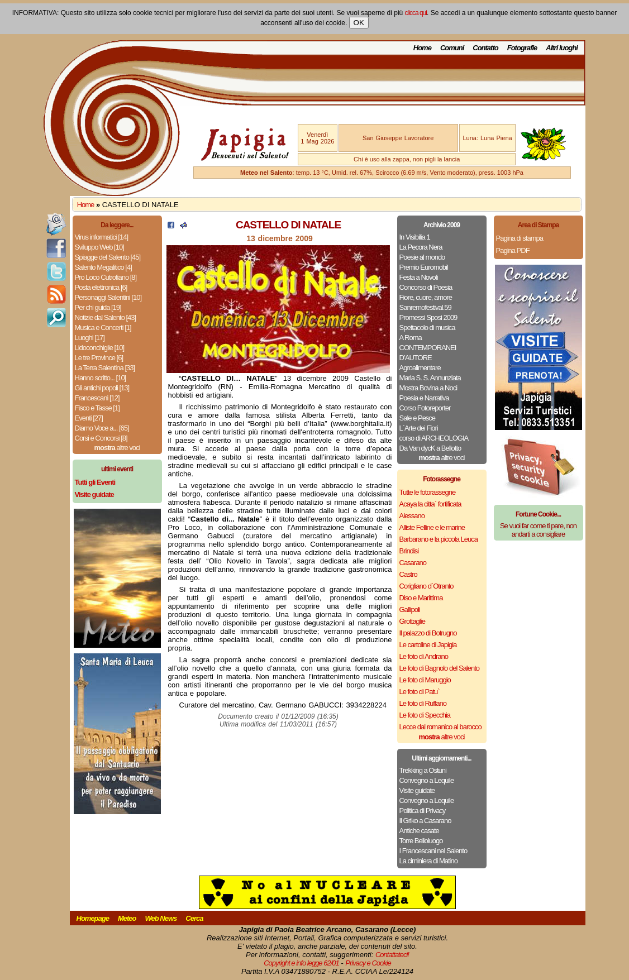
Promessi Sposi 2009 (428, 317)
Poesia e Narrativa (424, 398)
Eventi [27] (89, 418)
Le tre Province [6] (99, 357)
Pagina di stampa (519, 238)
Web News (161, 918)
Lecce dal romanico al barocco (440, 727)
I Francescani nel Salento (433, 851)
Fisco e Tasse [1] (97, 408)
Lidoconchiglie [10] (100, 347)
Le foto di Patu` (419, 691)
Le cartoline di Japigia (428, 644)
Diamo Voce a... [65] (102, 428)
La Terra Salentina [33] (105, 368)
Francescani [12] (97, 398)
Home (422, 48)
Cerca (194, 918)
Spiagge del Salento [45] (108, 257)
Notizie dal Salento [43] (105, 317)
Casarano (412, 562)
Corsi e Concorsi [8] (101, 438)
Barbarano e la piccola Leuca (438, 539)
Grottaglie (412, 621)
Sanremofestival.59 (425, 307)
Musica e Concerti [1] (103, 327)
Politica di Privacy (422, 810)
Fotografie (522, 48)
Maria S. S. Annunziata (430, 378)
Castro (408, 574)
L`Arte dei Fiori (418, 428)
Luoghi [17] (89, 337)
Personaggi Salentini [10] (108, 297)
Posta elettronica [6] (101, 287)
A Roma (410, 337)
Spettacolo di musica (427, 327)
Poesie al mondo (422, 257)
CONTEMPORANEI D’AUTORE (427, 352)
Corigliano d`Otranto (426, 586)
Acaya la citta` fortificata (430, 504)
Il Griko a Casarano (425, 820)
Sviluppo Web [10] (99, 247)
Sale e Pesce (417, 418)
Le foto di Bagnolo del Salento (439, 668)
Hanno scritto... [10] (100, 378)
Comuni (452, 48)
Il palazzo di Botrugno (428, 633)
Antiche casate (419, 830)
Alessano (412, 515)
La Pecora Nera (420, 247)
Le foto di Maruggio (425, 680)
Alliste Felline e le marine (432, 527)
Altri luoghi (562, 48)
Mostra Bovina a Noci (428, 388)
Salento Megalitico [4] (103, 267)
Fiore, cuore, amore (425, 297)
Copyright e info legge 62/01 (301, 963)
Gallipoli (409, 609)
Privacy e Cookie (368, 963)
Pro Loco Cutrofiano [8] (106, 277)
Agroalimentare (420, 368)
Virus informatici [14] (101, 237)
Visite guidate (417, 790)
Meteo (127, 918)
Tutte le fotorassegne (427, 492)
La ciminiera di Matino (428, 861)
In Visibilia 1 (414, 237)
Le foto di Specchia (425, 715)
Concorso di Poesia (425, 287)
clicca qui (416, 13)
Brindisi (409, 551)
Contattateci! (392, 954)
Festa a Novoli (418, 277)
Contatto (485, 48)
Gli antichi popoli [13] (102, 388)
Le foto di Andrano (424, 656)
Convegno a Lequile (426, 780)
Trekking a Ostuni (422, 770)
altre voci (117, 447)
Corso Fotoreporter (425, 408)
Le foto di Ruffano (422, 703)
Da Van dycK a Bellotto (430, 448)
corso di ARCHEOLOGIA (434, 438)
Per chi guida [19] (98, 307)
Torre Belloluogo (421, 840)
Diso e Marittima (421, 598)
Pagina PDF (513, 250)
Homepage (93, 918)
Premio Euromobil (423, 267)
